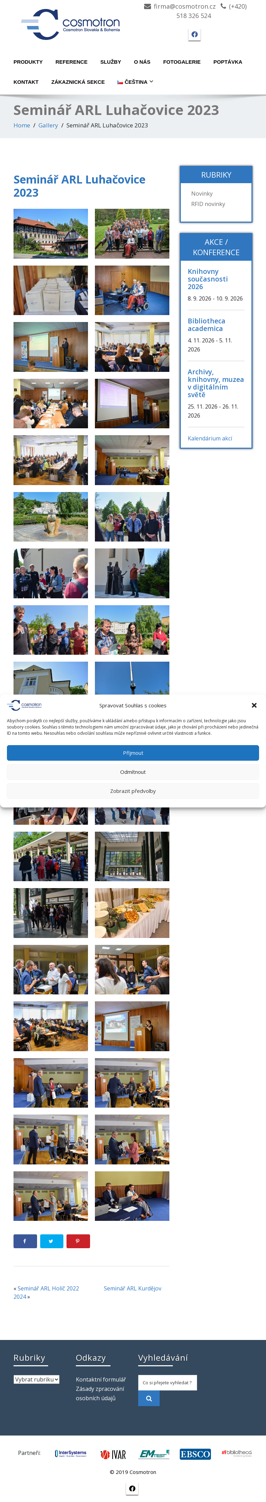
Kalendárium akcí (210, 438)
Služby (110, 62)
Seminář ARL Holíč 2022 (48, 1288)
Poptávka (227, 62)
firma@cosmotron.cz (185, 6)
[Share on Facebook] (25, 1241)
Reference (71, 62)
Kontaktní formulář (101, 1379)
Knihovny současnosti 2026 (208, 279)
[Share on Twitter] (52, 1241)
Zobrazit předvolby (133, 790)
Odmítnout (133, 771)
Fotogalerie (182, 62)
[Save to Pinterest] (78, 1241)
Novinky (202, 193)
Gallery (48, 125)
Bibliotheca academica (206, 324)
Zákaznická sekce (78, 82)
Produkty (28, 62)
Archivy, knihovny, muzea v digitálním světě (216, 383)
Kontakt (26, 82)
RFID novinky (208, 203)
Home (22, 125)
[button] (255, 705)
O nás (142, 62)
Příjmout (133, 752)
